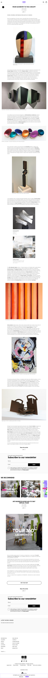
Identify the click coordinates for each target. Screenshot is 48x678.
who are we (15, 638)
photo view (15, 644)
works (2, 643)
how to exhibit (15, 643)
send (34, 464)
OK (27, 676)
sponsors (3, 646)
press (2, 648)
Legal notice (9, 665)
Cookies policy (23, 665)
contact (14, 639)
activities (3, 644)
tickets (3, 651)
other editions (15, 641)
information (4, 638)
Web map (29, 665)
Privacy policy (15, 665)
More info (21, 676)
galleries (3, 639)
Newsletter (14, 648)
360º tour (14, 646)
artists (2, 641)
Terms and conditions (37, 665)
